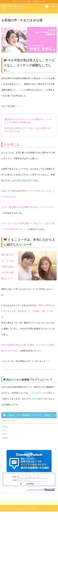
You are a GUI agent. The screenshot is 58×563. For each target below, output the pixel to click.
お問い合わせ (32, 399)
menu (53, 6)
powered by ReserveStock (41, 490)
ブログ (4, 430)
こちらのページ (37, 393)
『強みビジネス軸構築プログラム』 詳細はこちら (30, 415)
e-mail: (15, 480)
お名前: (14, 476)
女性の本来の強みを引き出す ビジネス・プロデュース (12, 9)
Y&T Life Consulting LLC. (17, 508)
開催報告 (5, 438)
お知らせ (5, 426)
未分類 (4, 434)
